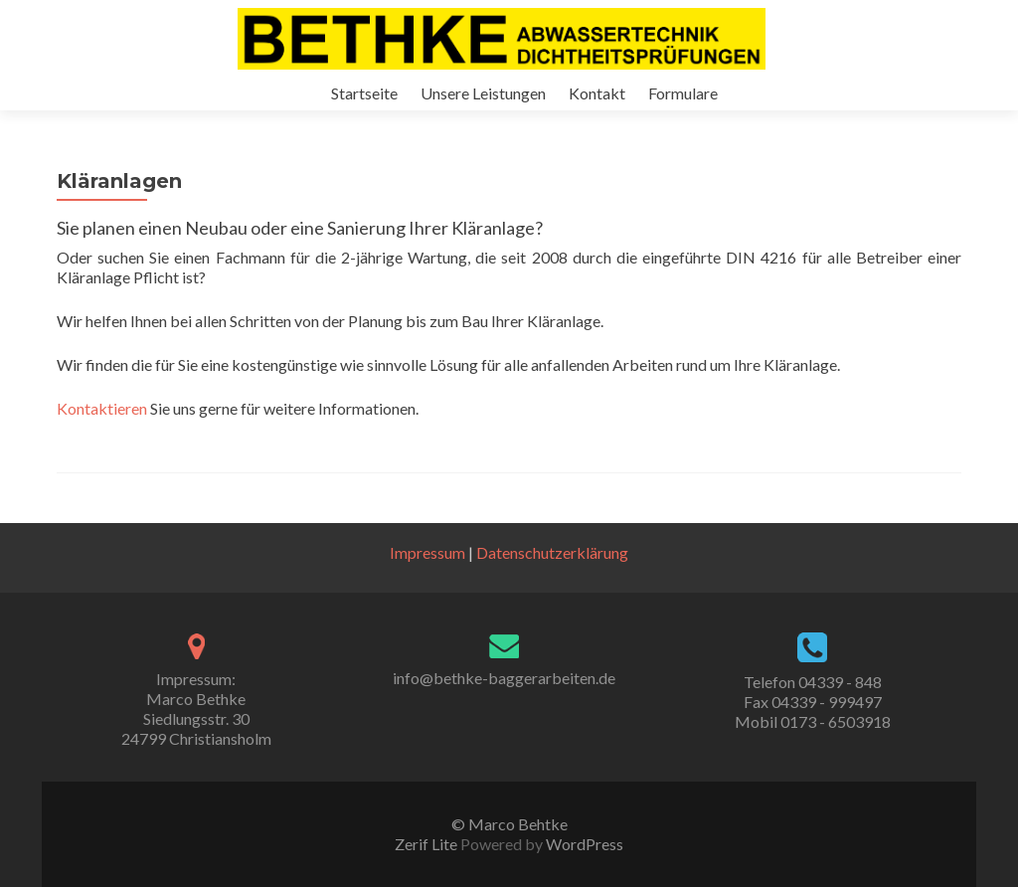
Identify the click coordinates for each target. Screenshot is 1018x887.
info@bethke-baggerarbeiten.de (504, 677)
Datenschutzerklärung (552, 552)
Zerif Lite (427, 843)
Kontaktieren (102, 408)
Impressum (427, 552)
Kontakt (597, 93)
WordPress (583, 843)
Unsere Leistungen (483, 93)
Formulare (683, 93)
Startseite (364, 93)
